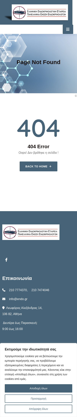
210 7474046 (40, 290)
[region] (38, 380)
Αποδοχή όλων (38, 388)
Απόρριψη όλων (38, 408)
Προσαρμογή (38, 398)
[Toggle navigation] (68, 29)
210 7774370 (18, 290)
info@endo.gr (18, 299)
